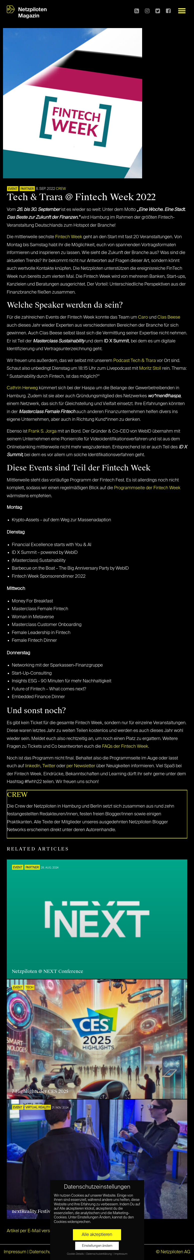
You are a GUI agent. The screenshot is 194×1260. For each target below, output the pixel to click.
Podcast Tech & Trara (134, 360)
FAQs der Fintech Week (125, 746)
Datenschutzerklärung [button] (99, 1254)
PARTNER (27, 189)
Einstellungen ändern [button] (97, 1245)
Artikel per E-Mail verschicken (36, 1231)
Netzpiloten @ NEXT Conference (47, 971)
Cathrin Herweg (22, 388)
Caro (143, 317)
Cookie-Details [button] (75, 1254)
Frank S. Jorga (42, 431)
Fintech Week (68, 237)
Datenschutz (42, 1252)
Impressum (15, 1252)
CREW (61, 189)
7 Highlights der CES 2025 (40, 1091)
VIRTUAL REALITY (38, 1107)
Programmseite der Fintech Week (147, 488)
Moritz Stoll (150, 368)
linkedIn (32, 766)
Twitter (48, 766)
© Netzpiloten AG (173, 1252)
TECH (29, 987)
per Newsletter (80, 766)
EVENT (12, 189)
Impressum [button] (120, 1254)
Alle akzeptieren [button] (97, 1234)
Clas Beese (168, 317)
